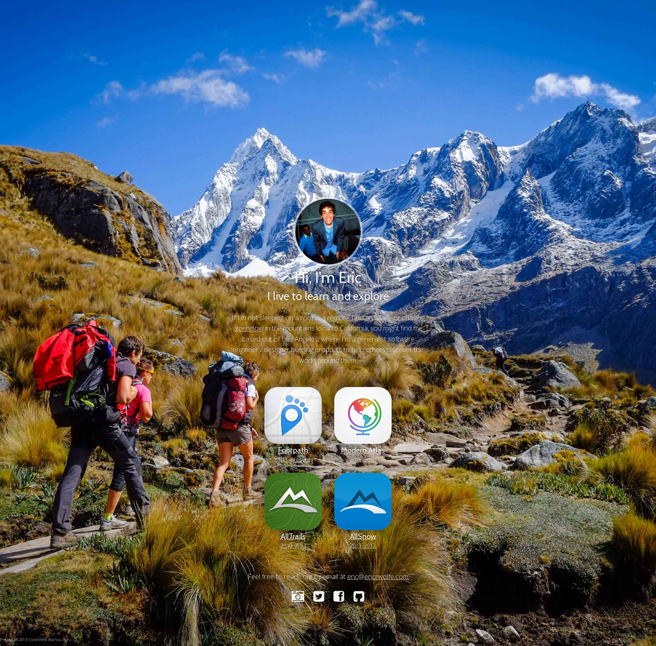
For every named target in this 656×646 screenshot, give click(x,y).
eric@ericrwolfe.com (377, 576)
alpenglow (248, 328)
